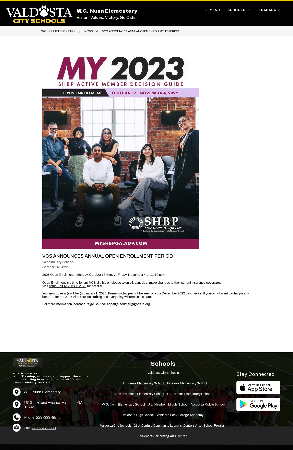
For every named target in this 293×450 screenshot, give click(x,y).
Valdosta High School (138, 415)
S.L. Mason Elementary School (189, 394)
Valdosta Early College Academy (180, 415)
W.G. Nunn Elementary (58, 31)
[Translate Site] (272, 9)
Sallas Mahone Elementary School (139, 394)
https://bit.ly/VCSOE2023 (67, 286)
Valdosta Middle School (208, 404)
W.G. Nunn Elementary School (123, 404)
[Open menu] (212, 9)
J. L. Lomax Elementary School (142, 383)
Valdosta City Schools (163, 372)
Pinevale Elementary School (187, 383)
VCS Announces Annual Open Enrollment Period (140, 31)
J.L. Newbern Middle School (168, 404)
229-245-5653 (44, 428)
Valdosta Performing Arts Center (163, 436)
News (88, 31)
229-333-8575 (48, 417)
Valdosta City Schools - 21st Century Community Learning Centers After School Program (163, 425)
